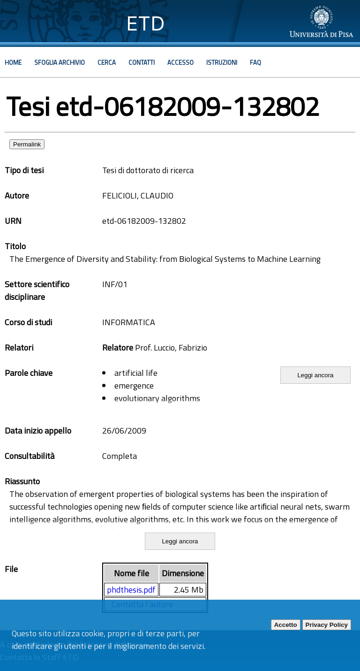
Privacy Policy (327, 624)
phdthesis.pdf (131, 589)
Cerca (107, 62)
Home (13, 62)
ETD (145, 23)
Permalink (27, 144)
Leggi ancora (315, 375)
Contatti (141, 62)
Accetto (285, 624)
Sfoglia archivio (59, 62)
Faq (255, 62)
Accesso (180, 62)
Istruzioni (221, 62)
